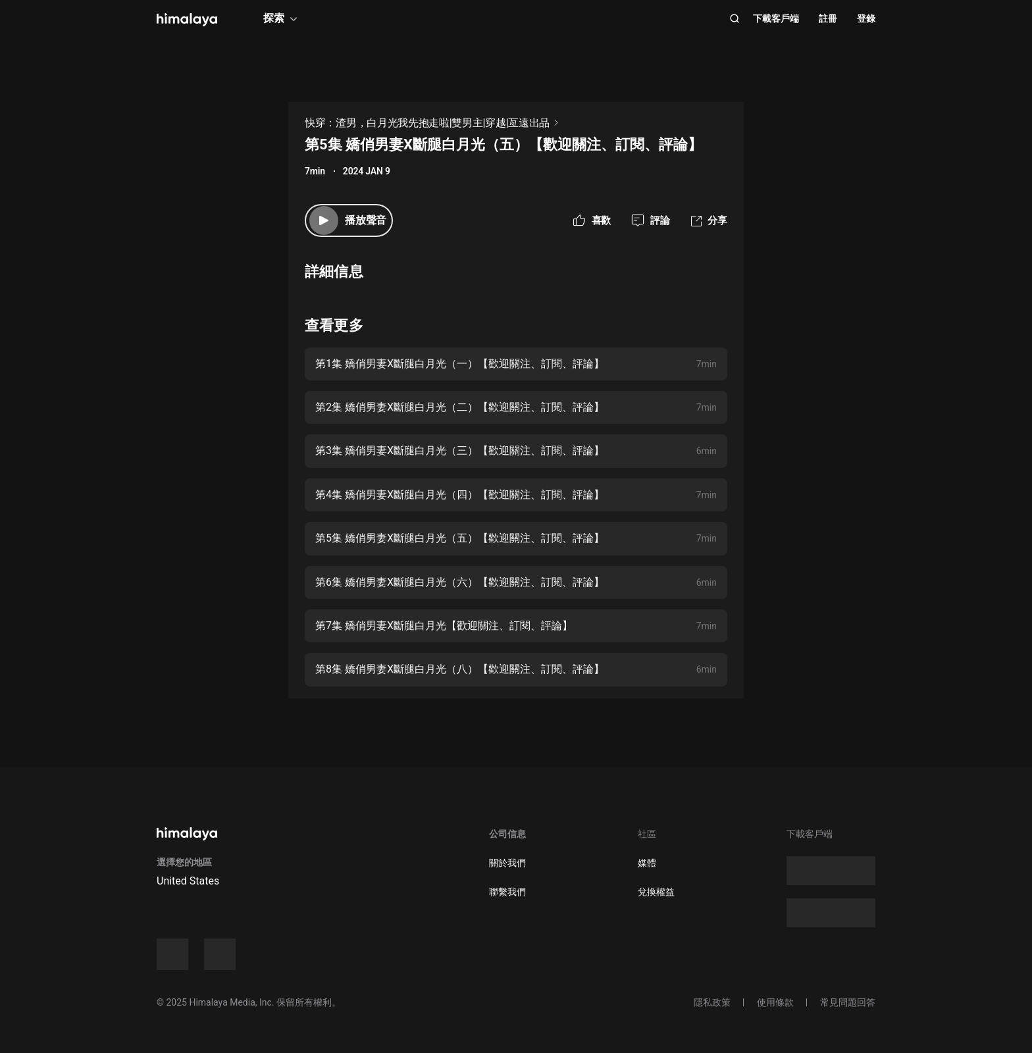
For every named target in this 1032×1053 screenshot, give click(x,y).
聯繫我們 (507, 891)
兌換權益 (656, 891)
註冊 (828, 18)
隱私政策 (712, 1002)
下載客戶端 (776, 18)
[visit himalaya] (187, 19)
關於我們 (507, 863)
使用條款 (775, 1002)
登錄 (866, 18)
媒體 (647, 863)
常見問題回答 (847, 1002)
